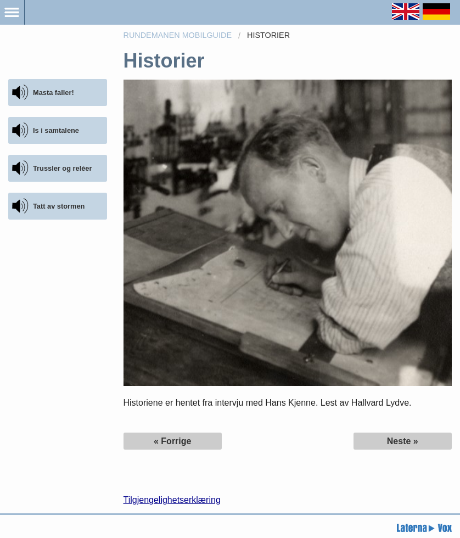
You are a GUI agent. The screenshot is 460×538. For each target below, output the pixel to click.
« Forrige (172, 441)
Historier (268, 35)
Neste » (402, 441)
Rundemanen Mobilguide (178, 35)
